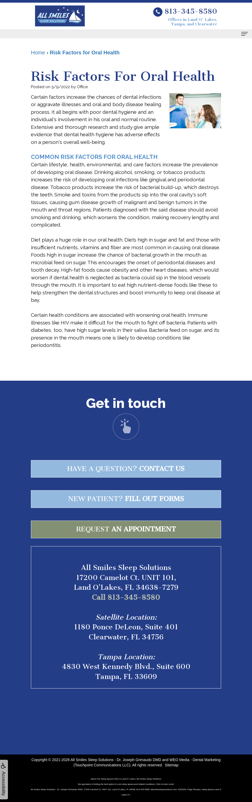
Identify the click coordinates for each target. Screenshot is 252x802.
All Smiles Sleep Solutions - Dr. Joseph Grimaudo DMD (116, 760)
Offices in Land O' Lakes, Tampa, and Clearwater (192, 21)
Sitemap (171, 765)
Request (126, 529)
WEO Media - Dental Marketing (195, 760)
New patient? (126, 499)
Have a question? (126, 469)
